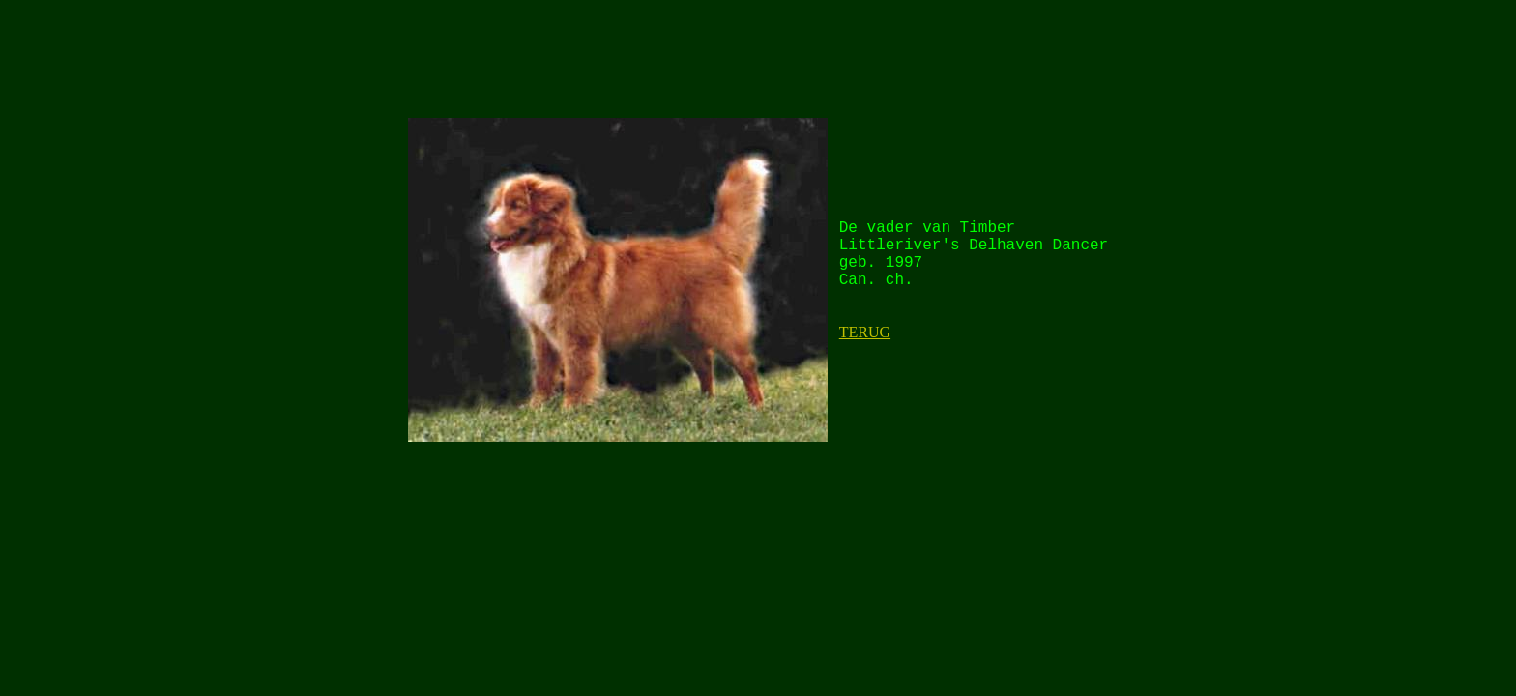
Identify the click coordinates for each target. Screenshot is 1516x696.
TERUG (864, 332)
